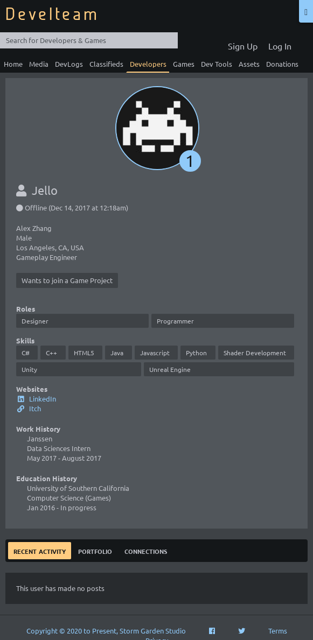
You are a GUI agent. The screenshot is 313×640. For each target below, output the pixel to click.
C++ (51, 352)
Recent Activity (39, 550)
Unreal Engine (170, 369)
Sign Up (243, 45)
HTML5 (84, 352)
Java (116, 352)
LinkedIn (36, 398)
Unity (29, 369)
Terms (277, 630)
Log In (279, 45)
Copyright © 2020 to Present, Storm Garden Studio (106, 630)
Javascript (155, 352)
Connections (145, 550)
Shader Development (255, 352)
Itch (28, 408)
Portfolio (95, 550)
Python (196, 352)
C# (26, 352)
